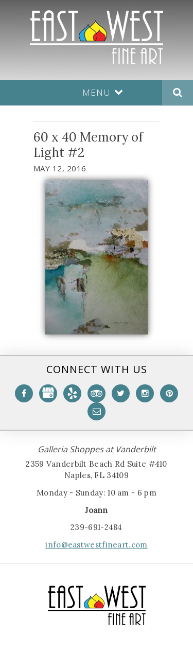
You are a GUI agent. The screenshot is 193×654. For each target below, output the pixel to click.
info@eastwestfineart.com (96, 545)
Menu (103, 92)
